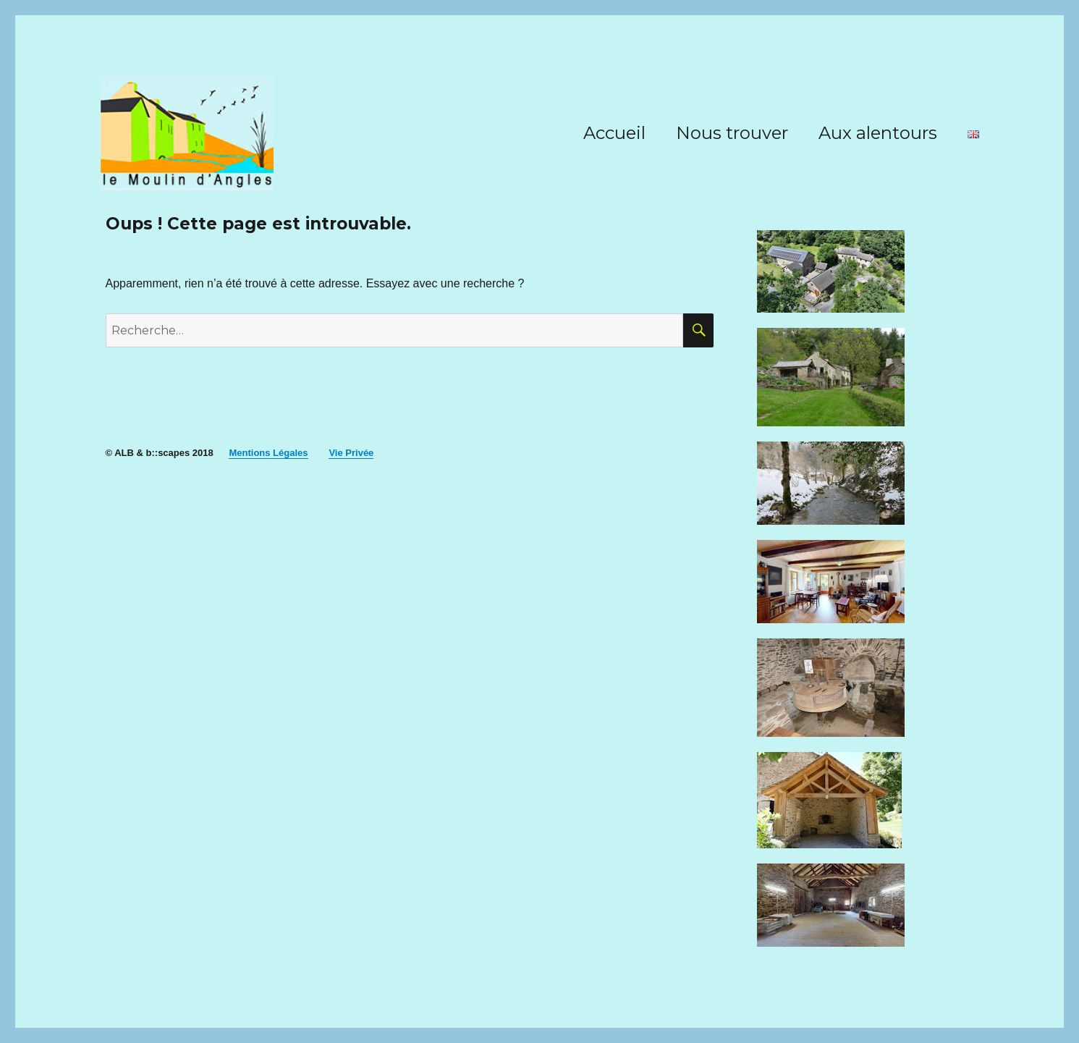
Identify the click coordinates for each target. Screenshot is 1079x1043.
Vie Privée (351, 452)
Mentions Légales (268, 452)
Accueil (614, 132)
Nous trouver (732, 132)
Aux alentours (877, 132)
